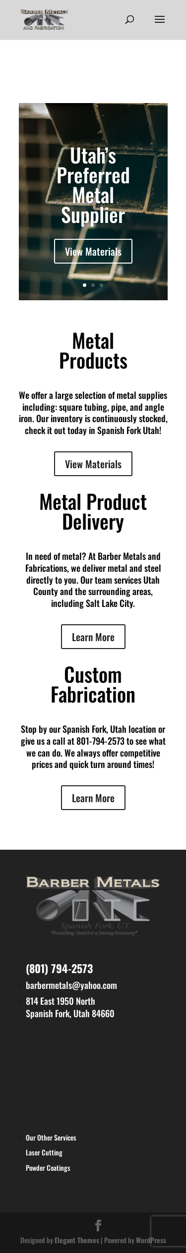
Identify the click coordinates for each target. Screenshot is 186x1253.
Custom (93, 674)
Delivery (93, 521)
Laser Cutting (44, 1152)
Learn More (93, 636)
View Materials (93, 251)
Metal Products (93, 350)
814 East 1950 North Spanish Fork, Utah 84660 (70, 1007)
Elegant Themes (77, 1240)
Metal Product (93, 501)
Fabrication (93, 693)
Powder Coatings (48, 1167)
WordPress (151, 1240)
